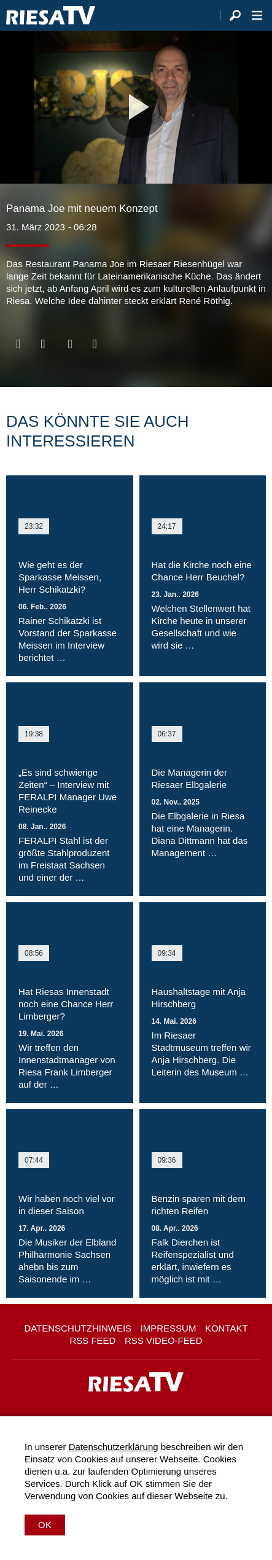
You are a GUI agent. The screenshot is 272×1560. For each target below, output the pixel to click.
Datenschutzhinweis (77, 1328)
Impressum (168, 1328)
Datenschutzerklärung (113, 1446)
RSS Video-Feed (164, 1340)
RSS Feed (92, 1340)
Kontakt (226, 1328)
